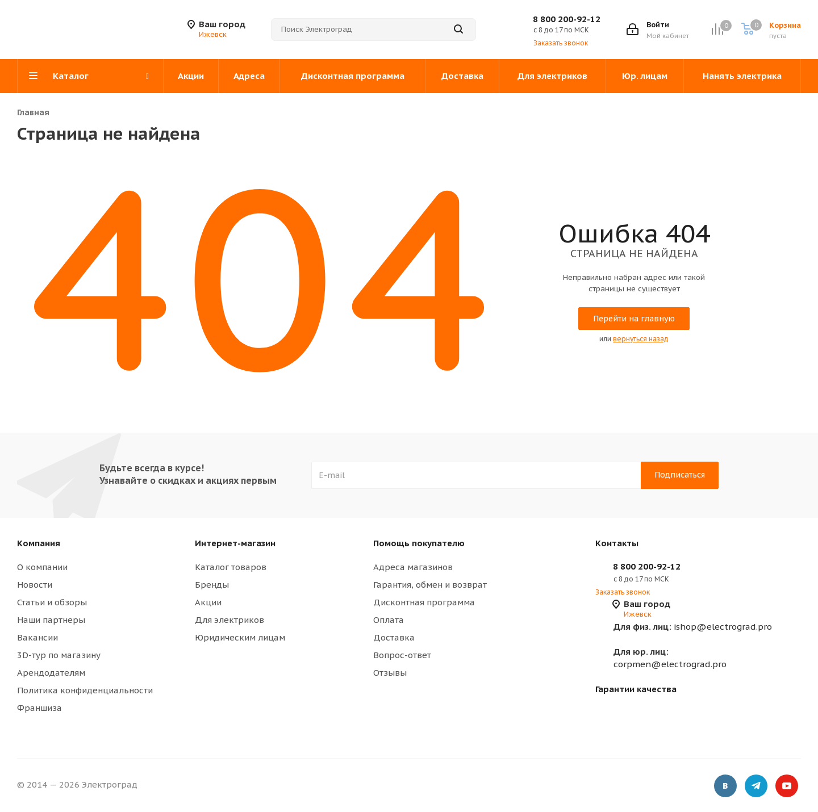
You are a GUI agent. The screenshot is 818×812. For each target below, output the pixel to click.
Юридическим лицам (240, 637)
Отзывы (390, 672)
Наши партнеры (51, 619)
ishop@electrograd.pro (693, 626)
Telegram (756, 786)
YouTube (786, 786)
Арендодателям (51, 672)
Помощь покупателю (419, 543)
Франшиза (39, 707)
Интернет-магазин (235, 543)
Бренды (212, 584)
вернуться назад (641, 338)
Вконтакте (725, 786)
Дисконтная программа (424, 602)
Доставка (394, 637)
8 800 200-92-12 (566, 19)
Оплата (388, 619)
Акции (208, 602)
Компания (38, 543)
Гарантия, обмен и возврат (430, 584)
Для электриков (229, 619)
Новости (34, 584)
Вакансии (37, 637)
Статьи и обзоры (52, 602)
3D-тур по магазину (59, 655)
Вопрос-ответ (402, 655)
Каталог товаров (230, 567)
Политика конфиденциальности (85, 690)
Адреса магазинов (413, 567)
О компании (42, 567)
